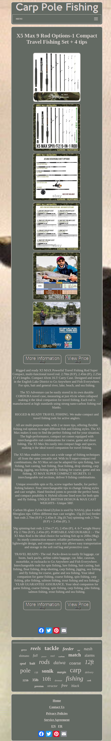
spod (23, 663)
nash (88, 648)
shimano (24, 655)
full (35, 655)
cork (89, 680)
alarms (90, 655)
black (75, 686)
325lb (26, 680)
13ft (36, 672)
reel (52, 655)
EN (53, 726)
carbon (61, 656)
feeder (68, 648)
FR (60, 726)
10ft (46, 679)
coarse (75, 663)
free (64, 685)
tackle (52, 648)
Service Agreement (56, 720)
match (74, 654)
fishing (74, 678)
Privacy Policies (57, 713)
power (44, 656)
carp (75, 670)
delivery (89, 672)
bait (32, 663)
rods (44, 662)
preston (39, 686)
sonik (48, 671)
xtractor (52, 686)
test (78, 650)
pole (25, 670)
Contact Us (56, 707)
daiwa (60, 662)
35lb (35, 680)
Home (57, 700)
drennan (58, 680)
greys (24, 649)
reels (36, 648)
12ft (89, 662)
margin (61, 672)
